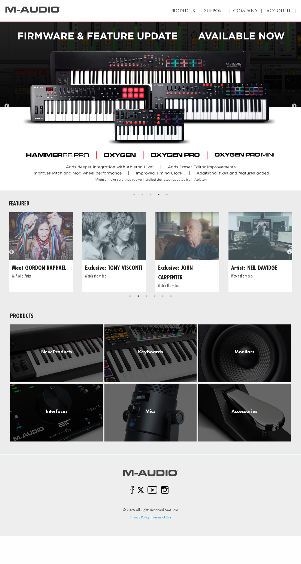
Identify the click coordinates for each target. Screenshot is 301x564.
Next (294, 106)
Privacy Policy (139, 517)
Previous (7, 106)
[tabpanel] (150, 106)
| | (214, 10)
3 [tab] (150, 194)
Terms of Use (162, 517)
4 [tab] (158, 194)
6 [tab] (171, 296)
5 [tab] (167, 194)
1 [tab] (134, 194)
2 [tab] (142, 194)
